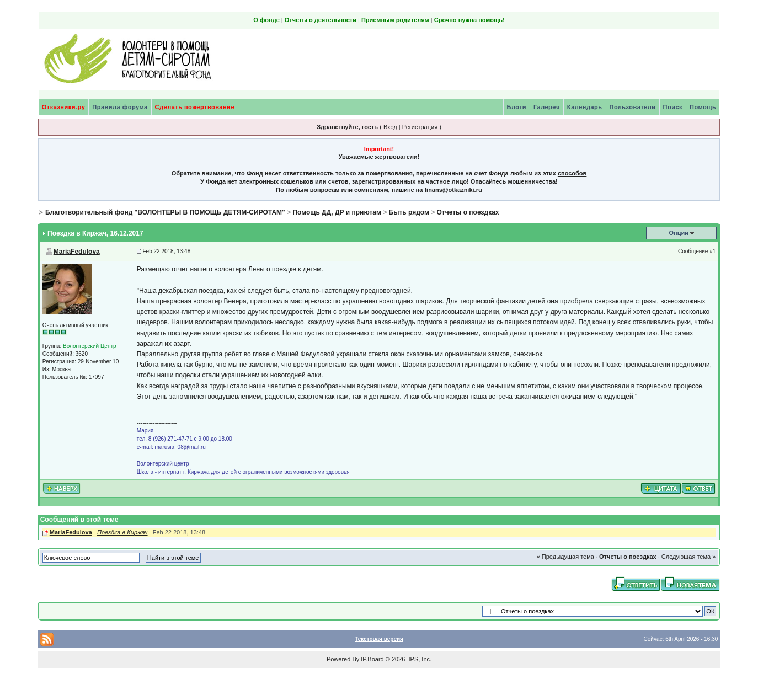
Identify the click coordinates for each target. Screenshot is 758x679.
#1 (712, 251)
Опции (679, 232)
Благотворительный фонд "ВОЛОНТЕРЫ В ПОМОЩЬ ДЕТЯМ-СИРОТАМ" (165, 212)
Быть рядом (409, 212)
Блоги (516, 107)
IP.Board (372, 659)
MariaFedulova (77, 251)
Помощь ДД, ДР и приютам (336, 212)
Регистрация (419, 127)
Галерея (546, 107)
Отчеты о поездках (468, 212)
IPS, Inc (419, 659)
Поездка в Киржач (122, 532)
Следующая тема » (688, 556)
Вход (390, 127)
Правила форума (119, 107)
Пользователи (633, 107)
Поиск (673, 107)
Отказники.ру (64, 107)
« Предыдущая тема (565, 556)
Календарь (584, 107)
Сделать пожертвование (194, 107)
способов (572, 173)
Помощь (703, 107)
